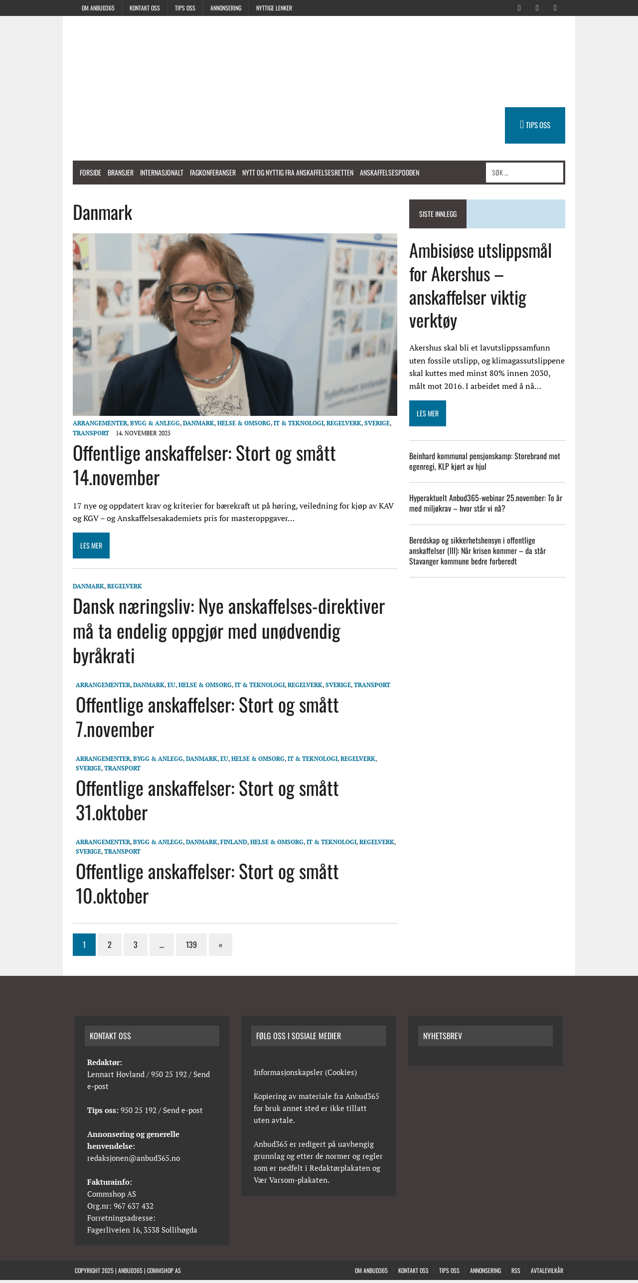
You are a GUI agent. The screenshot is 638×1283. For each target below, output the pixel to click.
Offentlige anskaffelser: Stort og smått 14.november (201, 467)
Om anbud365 (98, 7)
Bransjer (118, 172)
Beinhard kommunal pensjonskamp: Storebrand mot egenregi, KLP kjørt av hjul (485, 461)
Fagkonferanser (210, 172)
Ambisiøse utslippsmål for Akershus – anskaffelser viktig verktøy (481, 284)
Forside (87, 172)
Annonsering (225, 7)
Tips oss (185, 7)
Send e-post (183, 1112)
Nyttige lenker (274, 7)
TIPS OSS (541, 124)
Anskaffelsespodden (386, 172)
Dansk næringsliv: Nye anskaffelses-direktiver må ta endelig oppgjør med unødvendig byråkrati (226, 633)
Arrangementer (97, 426)
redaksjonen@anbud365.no (133, 1160)
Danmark (195, 426)
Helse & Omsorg (241, 426)
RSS (515, 1273)
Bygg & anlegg (152, 426)
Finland (231, 844)
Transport (88, 435)
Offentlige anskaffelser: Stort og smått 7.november (204, 719)
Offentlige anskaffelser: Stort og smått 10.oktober (204, 885)
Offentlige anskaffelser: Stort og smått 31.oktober (204, 802)
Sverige (374, 426)
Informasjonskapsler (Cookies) (305, 1075)
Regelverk (340, 426)
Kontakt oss (145, 7)
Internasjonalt (158, 172)
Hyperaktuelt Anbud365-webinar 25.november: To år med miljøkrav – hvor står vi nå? (486, 503)
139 (188, 947)
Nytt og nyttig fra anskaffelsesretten (294, 172)
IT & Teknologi (295, 426)
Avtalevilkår (547, 1273)
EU (169, 687)
